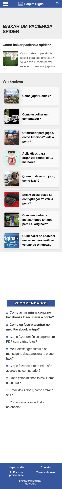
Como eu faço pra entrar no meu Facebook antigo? (28, 327)
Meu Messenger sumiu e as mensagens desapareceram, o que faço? (30, 353)
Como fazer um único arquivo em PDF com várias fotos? (30, 339)
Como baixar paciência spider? (27, 45)
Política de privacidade (16, 474)
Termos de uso (45, 472)
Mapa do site (16, 467)
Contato (46, 467)
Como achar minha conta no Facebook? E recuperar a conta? (30, 315)
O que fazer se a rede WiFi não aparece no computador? (29, 368)
